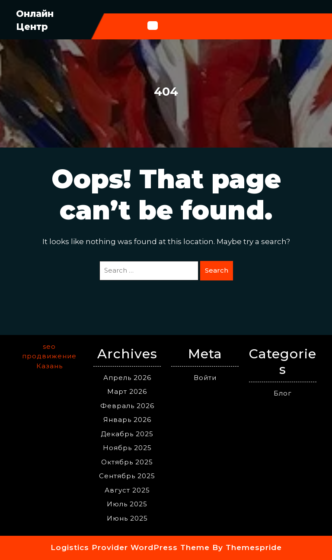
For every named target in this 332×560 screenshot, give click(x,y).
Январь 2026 (127, 419)
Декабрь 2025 (127, 434)
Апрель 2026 (127, 377)
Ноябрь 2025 (127, 448)
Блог (283, 393)
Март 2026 (127, 391)
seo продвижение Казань (49, 356)
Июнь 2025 (127, 518)
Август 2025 (127, 490)
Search (216, 270)
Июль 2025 (127, 504)
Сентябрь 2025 (127, 476)
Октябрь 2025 (127, 462)
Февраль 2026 (127, 406)
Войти (205, 377)
